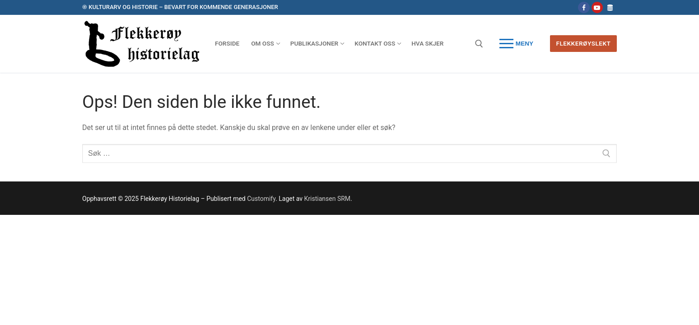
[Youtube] (597, 7)
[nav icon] (516, 43)
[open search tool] (479, 44)
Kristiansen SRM (327, 198)
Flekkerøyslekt (583, 43)
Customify (261, 198)
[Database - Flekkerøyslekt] (610, 7)
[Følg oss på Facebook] (583, 7)
